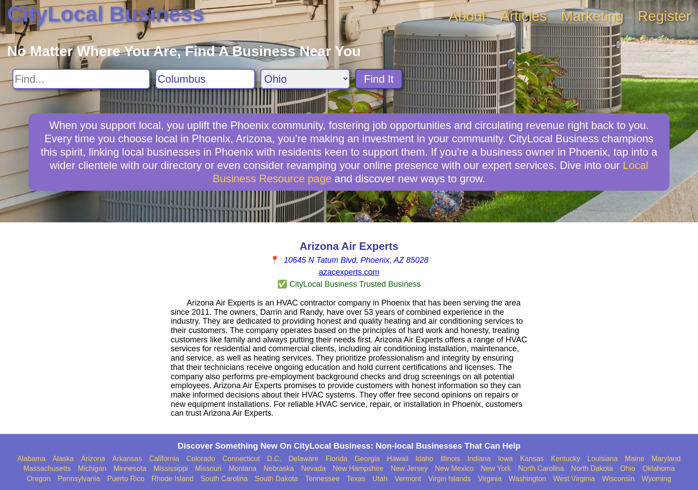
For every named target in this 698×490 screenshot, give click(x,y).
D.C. (274, 458)
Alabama (31, 458)
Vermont (407, 478)
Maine (635, 458)
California (164, 458)
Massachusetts (47, 468)
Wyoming (656, 478)
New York (496, 468)
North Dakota (592, 468)
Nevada (313, 468)
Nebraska (279, 468)
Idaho (424, 458)
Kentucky (565, 458)
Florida (337, 458)
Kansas (532, 458)
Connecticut (241, 458)
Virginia (490, 478)
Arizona (93, 458)
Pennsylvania (79, 478)
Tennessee (322, 478)
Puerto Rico (126, 478)
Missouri (208, 468)
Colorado (200, 458)
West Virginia (574, 478)
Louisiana (602, 458)
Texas (356, 478)
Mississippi (171, 468)
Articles (523, 16)
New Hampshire (358, 468)
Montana (242, 468)
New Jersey (409, 468)
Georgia (367, 458)
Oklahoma (658, 468)
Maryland (666, 458)
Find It (379, 79)
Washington (527, 478)
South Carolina (224, 478)
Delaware (303, 458)
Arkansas (127, 458)
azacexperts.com (349, 272)
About (467, 16)
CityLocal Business (105, 14)
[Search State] (305, 79)
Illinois (450, 458)
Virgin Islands (449, 478)
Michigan (92, 468)
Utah (380, 478)
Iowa (505, 458)
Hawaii (397, 458)
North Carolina (541, 468)
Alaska (63, 458)
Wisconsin (618, 478)
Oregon (38, 478)
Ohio (627, 468)
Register (664, 16)
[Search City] (205, 79)
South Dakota (276, 478)
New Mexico (454, 468)
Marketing (592, 16)
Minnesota (130, 468)
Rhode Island (172, 478)
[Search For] (81, 79)
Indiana (479, 458)
